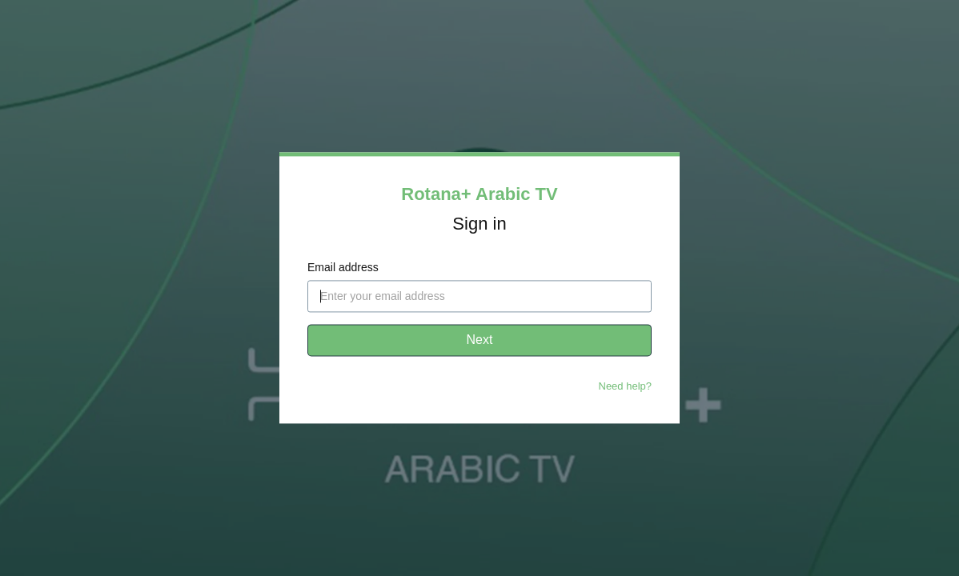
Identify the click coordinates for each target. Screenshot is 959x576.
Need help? (625, 387)
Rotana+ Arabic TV (479, 194)
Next (480, 340)
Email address (343, 268)
